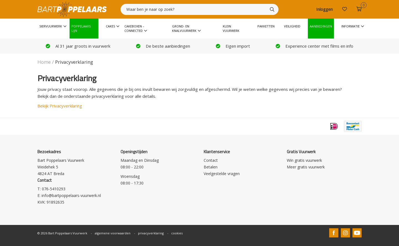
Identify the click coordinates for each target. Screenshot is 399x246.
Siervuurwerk (50, 26)
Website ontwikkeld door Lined (200, 244)
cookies (177, 233)
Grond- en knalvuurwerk (184, 28)
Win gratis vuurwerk (304, 160)
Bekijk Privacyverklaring (59, 106)
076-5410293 (53, 188)
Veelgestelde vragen (222, 173)
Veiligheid (292, 26)
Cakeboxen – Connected (134, 28)
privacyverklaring (151, 233)
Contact (211, 160)
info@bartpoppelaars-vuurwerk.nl (71, 195)
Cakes (110, 26)
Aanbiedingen (321, 26)
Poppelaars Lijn (81, 28)
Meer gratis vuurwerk (306, 167)
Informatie (350, 26)
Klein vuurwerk (231, 28)
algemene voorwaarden (113, 233)
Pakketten (266, 26)
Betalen (211, 167)
